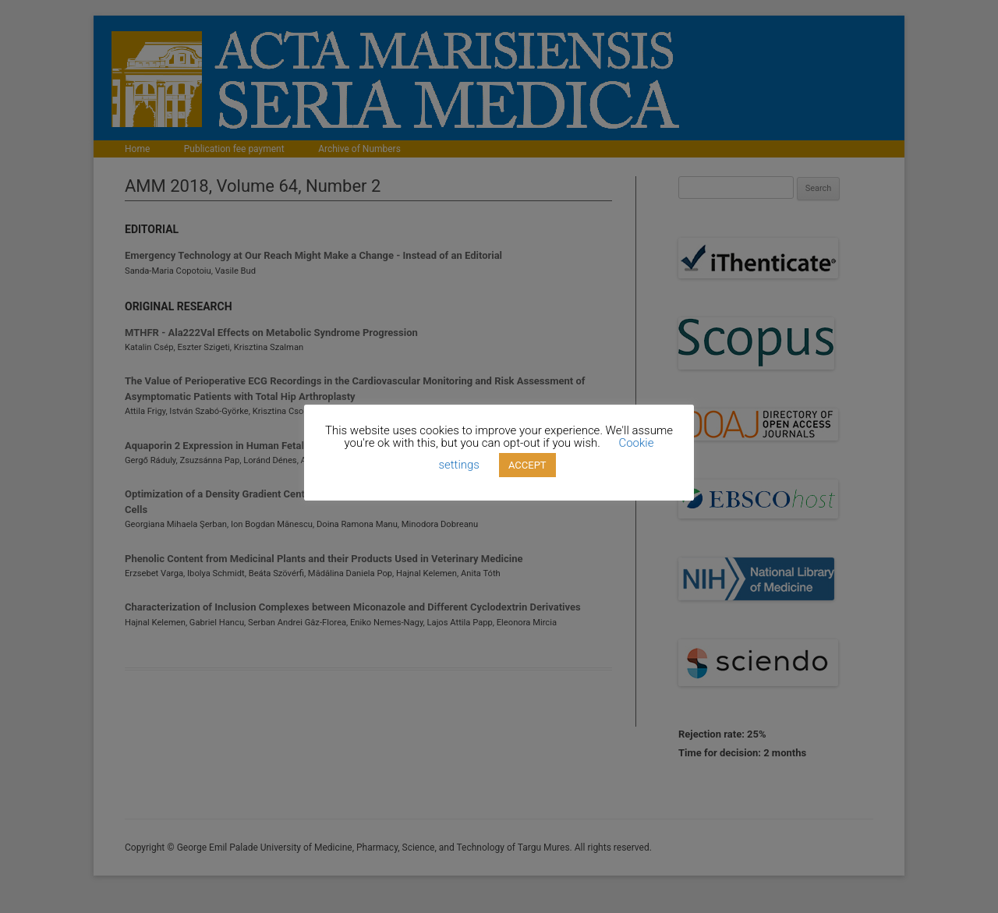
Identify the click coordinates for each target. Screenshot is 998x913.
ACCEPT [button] (527, 465)
